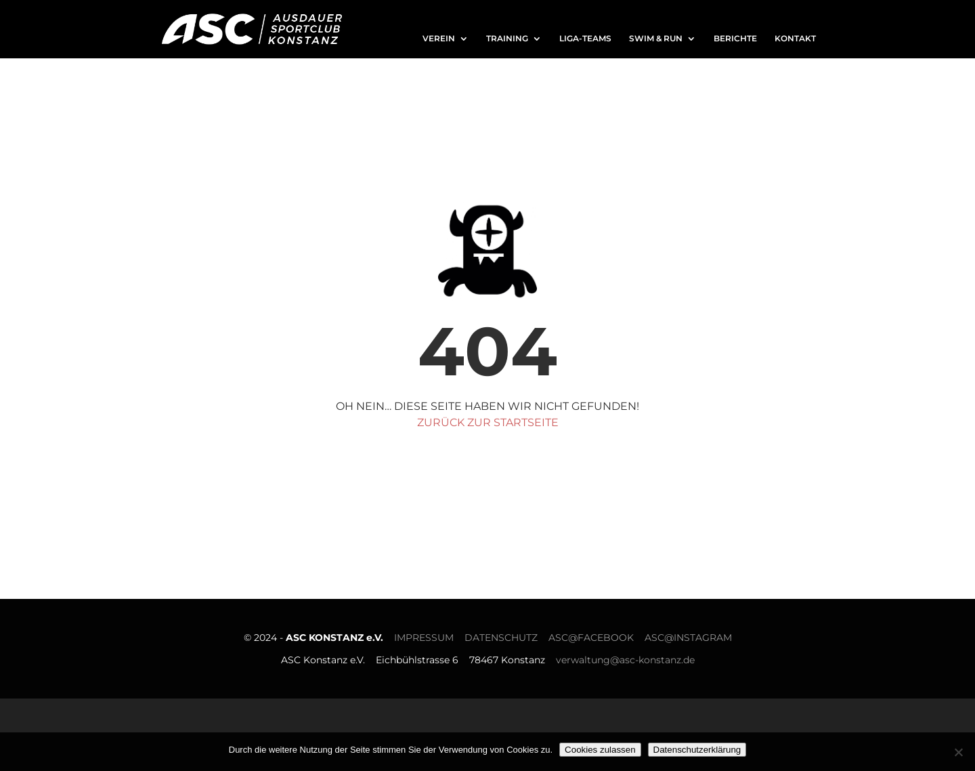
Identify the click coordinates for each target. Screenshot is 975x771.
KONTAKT (795, 38)
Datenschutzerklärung (697, 750)
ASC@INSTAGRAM (688, 637)
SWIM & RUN (655, 38)
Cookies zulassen (600, 750)
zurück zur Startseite (488, 422)
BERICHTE (735, 38)
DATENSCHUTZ (501, 637)
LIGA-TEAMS (585, 38)
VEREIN (438, 38)
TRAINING (507, 38)
